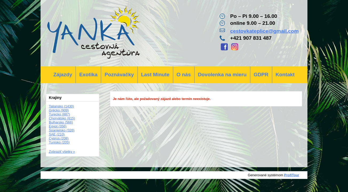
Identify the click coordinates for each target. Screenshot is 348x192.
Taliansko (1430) (61, 106)
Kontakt (284, 74)
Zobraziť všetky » (62, 152)
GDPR (261, 74)
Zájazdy (62, 74)
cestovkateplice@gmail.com (264, 31)
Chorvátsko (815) (62, 118)
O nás (184, 74)
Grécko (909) (59, 110)
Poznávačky (119, 74)
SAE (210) (57, 134)
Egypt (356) (57, 126)
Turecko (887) (59, 114)
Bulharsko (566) (61, 122)
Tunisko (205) (59, 142)
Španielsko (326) (61, 130)
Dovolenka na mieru (222, 74)
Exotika (88, 74)
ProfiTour (291, 175)
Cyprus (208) (59, 138)
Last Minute (155, 74)
